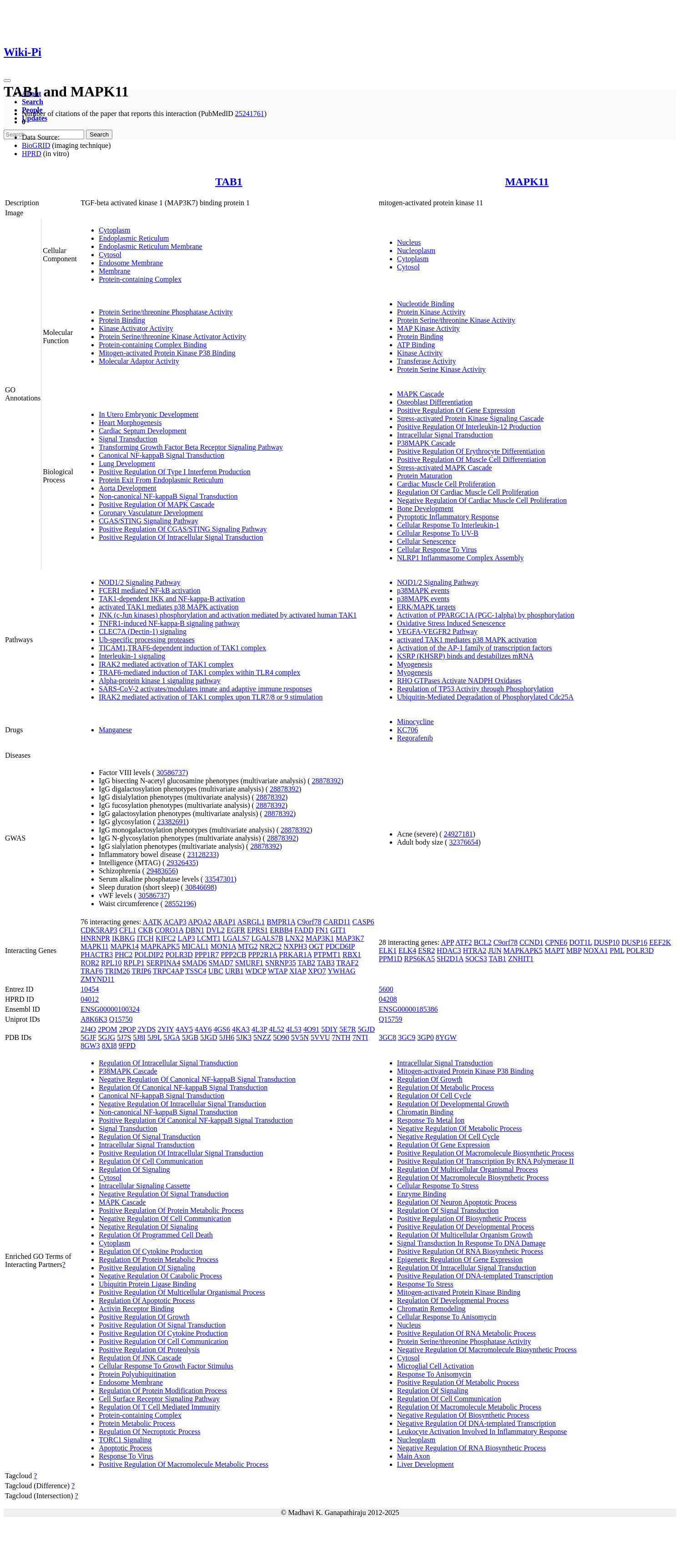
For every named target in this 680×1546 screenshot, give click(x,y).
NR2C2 (270, 946)
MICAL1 (195, 946)
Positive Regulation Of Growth (144, 1317)
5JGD (208, 1037)
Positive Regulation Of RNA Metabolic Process (466, 1333)
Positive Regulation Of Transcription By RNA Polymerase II (485, 1161)
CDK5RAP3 (99, 930)
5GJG (106, 1037)
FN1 (321, 930)
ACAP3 (174, 922)
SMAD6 (194, 963)
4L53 (294, 1029)
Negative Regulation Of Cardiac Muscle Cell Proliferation (482, 500)
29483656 (161, 871)
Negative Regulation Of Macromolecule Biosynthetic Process (487, 1349)
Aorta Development (127, 488)
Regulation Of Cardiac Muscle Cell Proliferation (468, 492)
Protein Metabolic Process (137, 1423)
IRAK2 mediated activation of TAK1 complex (166, 664)
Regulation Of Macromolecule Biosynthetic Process (473, 1177)
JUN (494, 950)
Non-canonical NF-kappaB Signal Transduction (168, 496)
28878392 (326, 781)
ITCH (145, 938)
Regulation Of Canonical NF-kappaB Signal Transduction (183, 1087)
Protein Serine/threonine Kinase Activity (456, 320)
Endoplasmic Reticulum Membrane (150, 246)
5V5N (300, 1037)
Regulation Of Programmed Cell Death (156, 1235)
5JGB (190, 1037)
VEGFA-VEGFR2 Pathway (437, 631)
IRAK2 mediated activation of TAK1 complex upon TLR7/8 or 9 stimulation (210, 697)
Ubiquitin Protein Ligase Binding (147, 1284)
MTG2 (248, 946)
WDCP (255, 971)
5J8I (139, 1037)
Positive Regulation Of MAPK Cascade (156, 504)
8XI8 (109, 1045)
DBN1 (194, 930)
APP (447, 942)
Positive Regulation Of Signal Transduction (162, 1325)
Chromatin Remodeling (431, 1309)
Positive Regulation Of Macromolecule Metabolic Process (183, 1464)
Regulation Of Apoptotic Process (147, 1300)
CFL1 (127, 930)
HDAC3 (449, 950)
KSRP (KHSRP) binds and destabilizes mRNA (465, 656)
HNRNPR (95, 938)
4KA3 (241, 1029)
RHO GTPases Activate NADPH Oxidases (459, 680)
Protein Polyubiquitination (137, 1374)
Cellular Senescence (426, 541)
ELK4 (407, 950)
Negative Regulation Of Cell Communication (165, 1218)
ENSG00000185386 (408, 1009)
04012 (90, 999)
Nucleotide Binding (425, 304)
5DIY (329, 1029)
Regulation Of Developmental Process (453, 1300)
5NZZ (262, 1037)
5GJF (88, 1037)
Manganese (115, 730)
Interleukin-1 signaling (132, 656)
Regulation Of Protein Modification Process (163, 1390)
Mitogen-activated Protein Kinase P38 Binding (167, 353)
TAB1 (228, 182)
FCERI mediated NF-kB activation (150, 590)
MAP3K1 (320, 938)
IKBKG (123, 938)
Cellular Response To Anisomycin (447, 1317)
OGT (316, 946)
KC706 (407, 730)
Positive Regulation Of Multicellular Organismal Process (182, 1292)
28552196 (179, 903)
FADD (303, 930)
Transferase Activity (426, 361)
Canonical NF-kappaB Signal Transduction (161, 455)
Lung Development (127, 463)
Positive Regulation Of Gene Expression (456, 410)
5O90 (281, 1037)
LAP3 (186, 938)
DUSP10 (607, 942)
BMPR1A (281, 922)
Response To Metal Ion (430, 1120)
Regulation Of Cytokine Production (150, 1251)
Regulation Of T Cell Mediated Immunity (159, 1407)
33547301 (219, 879)
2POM (107, 1029)
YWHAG (341, 971)
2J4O (88, 1029)
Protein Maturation (424, 476)
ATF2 (463, 942)
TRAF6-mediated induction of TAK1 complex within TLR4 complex (199, 672)
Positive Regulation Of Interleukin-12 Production (469, 427)
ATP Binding (416, 345)
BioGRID (36, 145)
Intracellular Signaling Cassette (144, 1186)
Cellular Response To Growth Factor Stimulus (166, 1366)
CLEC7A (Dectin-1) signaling (142, 631)
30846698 (199, 887)
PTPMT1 (327, 954)
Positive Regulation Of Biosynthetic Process (461, 1218)
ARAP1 (224, 922)
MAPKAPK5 (160, 946)
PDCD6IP (340, 946)
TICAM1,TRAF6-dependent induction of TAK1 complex (182, 648)
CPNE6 (556, 942)
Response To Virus (126, 1456)
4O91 (311, 1029)
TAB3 (326, 963)
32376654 (463, 842)
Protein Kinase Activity (431, 312)
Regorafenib (415, 738)
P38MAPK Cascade (426, 443)
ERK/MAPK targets (426, 607)
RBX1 (352, 954)
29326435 (181, 863)
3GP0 (425, 1037)
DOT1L (580, 942)
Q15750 (121, 1019)
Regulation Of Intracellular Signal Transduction (168, 1063)
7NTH (341, 1037)
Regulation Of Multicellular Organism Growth (465, 1235)
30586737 (171, 772)
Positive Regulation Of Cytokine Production (163, 1333)
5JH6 (227, 1037)
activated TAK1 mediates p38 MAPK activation (168, 607)
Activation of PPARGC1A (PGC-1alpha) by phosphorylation (485, 615)
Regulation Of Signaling (134, 1169)
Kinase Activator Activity (136, 328)
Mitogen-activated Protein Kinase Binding (459, 1292)
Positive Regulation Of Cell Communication (163, 1341)
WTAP (277, 971)
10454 (90, 989)
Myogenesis (414, 664)
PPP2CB (233, 954)
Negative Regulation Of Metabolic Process (459, 1128)
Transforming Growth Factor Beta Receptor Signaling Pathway (191, 447)
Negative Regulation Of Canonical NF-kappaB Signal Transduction (197, 1079)
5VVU (320, 1037)
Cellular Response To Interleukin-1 (448, 525)
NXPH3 (295, 946)
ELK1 (388, 950)
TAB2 (306, 963)
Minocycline (415, 721)
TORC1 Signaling (125, 1440)
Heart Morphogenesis (130, 422)
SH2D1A (450, 959)
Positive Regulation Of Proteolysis (149, 1349)
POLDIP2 (148, 954)
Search (32, 102)
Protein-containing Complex (140, 279)
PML (616, 950)
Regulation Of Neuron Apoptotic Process (457, 1202)
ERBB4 (281, 930)
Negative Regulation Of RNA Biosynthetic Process (471, 1448)
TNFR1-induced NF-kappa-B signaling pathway (169, 623)
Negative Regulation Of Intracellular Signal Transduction (182, 1104)
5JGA (171, 1037)
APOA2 (200, 922)
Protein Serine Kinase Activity (441, 369)
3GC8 (387, 1037)
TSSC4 (196, 971)
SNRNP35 (280, 963)
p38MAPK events (423, 590)
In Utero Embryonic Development (148, 414)
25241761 (249, 113)
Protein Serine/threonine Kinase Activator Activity (172, 336)
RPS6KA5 (419, 959)
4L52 (276, 1029)
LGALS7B (267, 938)
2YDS (146, 1029)
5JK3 (244, 1037)
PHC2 (123, 954)
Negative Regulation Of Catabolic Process (160, 1276)
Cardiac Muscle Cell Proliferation (446, 484)
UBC (215, 971)
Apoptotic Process (125, 1448)
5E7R (347, 1029)
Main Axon (413, 1456)
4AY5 (184, 1029)
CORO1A (169, 930)
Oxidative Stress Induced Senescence (451, 623)
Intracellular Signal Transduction (445, 435)
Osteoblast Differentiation (435, 402)
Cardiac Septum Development (142, 431)
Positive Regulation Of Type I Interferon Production (175, 472)
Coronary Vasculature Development (151, 513)
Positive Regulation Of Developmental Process (465, 1227)
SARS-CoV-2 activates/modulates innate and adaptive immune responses (205, 689)
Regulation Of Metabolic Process (445, 1087)
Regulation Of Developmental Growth (453, 1104)
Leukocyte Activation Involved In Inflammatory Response (482, 1431)
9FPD (127, 1045)
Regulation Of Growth (430, 1079)
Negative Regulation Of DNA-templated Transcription (476, 1423)
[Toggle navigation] (7, 80)
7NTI (360, 1037)
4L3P (259, 1029)
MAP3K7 (350, 938)
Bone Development (425, 508)
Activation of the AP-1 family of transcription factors (474, 648)
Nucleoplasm (416, 250)
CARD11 (337, 922)
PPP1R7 (207, 954)
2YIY (165, 1029)
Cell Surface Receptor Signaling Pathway (159, 1399)
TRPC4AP (168, 971)
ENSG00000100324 (110, 1009)
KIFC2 (166, 938)
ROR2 (90, 963)
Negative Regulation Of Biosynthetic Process (463, 1415)
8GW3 (90, 1045)
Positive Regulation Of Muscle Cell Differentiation (471, 459)
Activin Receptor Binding (136, 1309)
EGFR (236, 930)
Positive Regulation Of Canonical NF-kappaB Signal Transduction (196, 1120)
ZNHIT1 (521, 959)
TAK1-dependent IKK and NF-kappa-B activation (172, 599)
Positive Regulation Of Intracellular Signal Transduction (181, 537)
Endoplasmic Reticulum (134, 238)
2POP (127, 1029)
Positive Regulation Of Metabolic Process (458, 1382)
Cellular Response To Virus (437, 549)
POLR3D (178, 954)
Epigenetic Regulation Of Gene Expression (460, 1259)
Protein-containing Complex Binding (153, 345)
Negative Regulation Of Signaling (148, 1227)
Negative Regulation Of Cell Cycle (448, 1136)
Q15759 (391, 1019)
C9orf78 (309, 922)
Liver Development (425, 1464)
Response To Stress (425, 1284)
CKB (145, 930)
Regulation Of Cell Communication (151, 1161)
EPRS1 (257, 930)
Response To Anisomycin (434, 1374)
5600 (386, 989)
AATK (152, 922)
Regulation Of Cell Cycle (434, 1096)
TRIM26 (117, 971)
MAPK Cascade (420, 394)
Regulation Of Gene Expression (443, 1145)
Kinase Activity (420, 353)
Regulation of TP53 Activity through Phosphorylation (475, 689)
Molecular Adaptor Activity (139, 361)
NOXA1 (595, 950)
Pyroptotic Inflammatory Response (448, 517)
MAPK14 (125, 946)
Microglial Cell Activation (435, 1366)
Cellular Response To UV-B (438, 533)
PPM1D (391, 959)
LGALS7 (236, 938)
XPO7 (317, 971)
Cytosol (110, 255)
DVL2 (215, 930)
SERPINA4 (163, 963)
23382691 (171, 822)
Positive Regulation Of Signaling (147, 1268)
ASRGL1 (251, 922)
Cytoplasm (114, 230)
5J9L (154, 1037)
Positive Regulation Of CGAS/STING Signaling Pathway (183, 529)
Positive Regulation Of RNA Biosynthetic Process (470, 1251)
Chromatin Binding (425, 1112)
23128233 (202, 854)
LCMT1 (209, 938)
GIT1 (338, 930)
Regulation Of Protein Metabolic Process (158, 1259)
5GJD (366, 1029)
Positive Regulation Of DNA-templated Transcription (475, 1276)
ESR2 (426, 950)
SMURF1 (249, 963)
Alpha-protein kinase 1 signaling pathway (160, 680)
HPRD (31, 153)
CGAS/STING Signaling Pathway (148, 521)
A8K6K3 (94, 1019)
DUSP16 (634, 942)
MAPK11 (527, 182)
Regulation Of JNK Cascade (140, 1358)
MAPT (554, 950)
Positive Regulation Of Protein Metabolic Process (171, 1210)
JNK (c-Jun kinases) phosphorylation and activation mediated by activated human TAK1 (228, 615)
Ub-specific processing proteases (147, 640)
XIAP (297, 971)
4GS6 (222, 1029)
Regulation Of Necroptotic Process (150, 1431)
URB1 (234, 971)
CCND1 (531, 942)
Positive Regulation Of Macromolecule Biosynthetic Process (485, 1153)
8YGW (446, 1037)
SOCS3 (476, 959)
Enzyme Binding (421, 1194)
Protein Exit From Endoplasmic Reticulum (161, 480)
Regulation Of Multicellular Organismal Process (467, 1169)
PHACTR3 (97, 954)
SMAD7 (221, 963)
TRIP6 (141, 971)
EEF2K (660, 942)
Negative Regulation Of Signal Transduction (163, 1194)
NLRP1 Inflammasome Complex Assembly (460, 558)
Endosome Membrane (131, 263)
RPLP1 (133, 963)
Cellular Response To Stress (438, 1186)
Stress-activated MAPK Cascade (444, 467)
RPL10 (111, 963)
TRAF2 (347, 963)
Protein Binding (122, 320)
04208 (388, 999)
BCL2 (483, 942)
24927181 (458, 834)
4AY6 (203, 1029)
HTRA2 (475, 950)
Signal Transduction (128, 439)
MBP (573, 950)
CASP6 (363, 922)
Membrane (114, 271)
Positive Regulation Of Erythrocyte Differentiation (471, 451)
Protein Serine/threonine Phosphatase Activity (166, 312)
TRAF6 (92, 971)
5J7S (124, 1037)
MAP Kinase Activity (428, 328)
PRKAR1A (295, 954)
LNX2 (294, 938)
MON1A (223, 946)
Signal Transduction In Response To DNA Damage (471, 1243)
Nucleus (409, 242)
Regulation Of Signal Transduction (150, 1136)
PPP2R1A (262, 954)
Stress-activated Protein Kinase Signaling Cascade (470, 418)
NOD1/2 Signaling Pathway (140, 582)
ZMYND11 (97, 979)
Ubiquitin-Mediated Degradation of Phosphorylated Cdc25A (485, 697)
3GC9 (406, 1037)
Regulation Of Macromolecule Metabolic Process (469, 1407)
